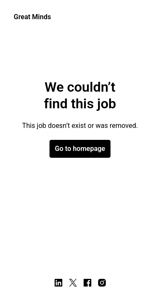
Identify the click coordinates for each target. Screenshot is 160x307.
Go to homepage (80, 149)
